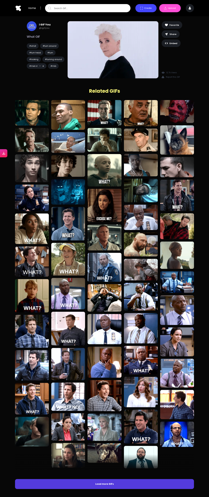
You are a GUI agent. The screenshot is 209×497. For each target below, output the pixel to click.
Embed (171, 43)
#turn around (49, 46)
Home (32, 8)
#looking (33, 59)
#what (32, 46)
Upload (170, 8)
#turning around (53, 59)
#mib (53, 66)
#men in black (36, 66)
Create (146, 8)
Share (170, 34)
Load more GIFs (104, 462)
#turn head (35, 52)
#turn (50, 52)
